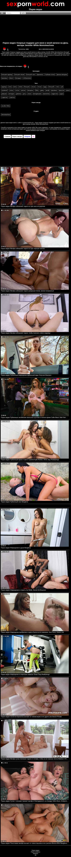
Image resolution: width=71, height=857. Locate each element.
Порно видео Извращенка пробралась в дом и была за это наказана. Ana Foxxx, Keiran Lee (32, 632)
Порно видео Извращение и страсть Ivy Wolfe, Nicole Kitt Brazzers (23, 590)
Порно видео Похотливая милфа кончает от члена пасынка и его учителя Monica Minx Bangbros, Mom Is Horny (35, 843)
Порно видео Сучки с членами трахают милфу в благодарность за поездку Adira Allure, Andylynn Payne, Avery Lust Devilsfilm (35, 801)
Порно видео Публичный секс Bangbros (14, 502)
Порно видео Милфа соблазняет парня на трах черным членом (23, 248)
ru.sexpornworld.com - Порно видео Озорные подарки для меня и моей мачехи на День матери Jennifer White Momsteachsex (46, 123)
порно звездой (40, 130)
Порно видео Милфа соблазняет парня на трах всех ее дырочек (23, 206)
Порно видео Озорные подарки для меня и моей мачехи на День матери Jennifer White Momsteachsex (35, 44)
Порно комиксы (35, 852)
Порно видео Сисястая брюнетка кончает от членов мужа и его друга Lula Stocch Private (31, 716)
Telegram (35, 853)
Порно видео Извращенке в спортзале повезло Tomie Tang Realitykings (25, 674)
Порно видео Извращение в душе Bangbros (16, 548)
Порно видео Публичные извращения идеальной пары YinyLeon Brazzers (26, 375)
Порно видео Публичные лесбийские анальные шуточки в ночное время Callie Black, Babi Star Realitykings (35, 417)
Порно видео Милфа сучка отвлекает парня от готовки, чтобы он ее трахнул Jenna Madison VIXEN (35, 759)
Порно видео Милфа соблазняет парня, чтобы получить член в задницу (25, 333)
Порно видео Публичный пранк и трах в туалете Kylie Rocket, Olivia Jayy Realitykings (30, 459)
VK (35, 855)
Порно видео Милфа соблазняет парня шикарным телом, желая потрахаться (27, 291)
